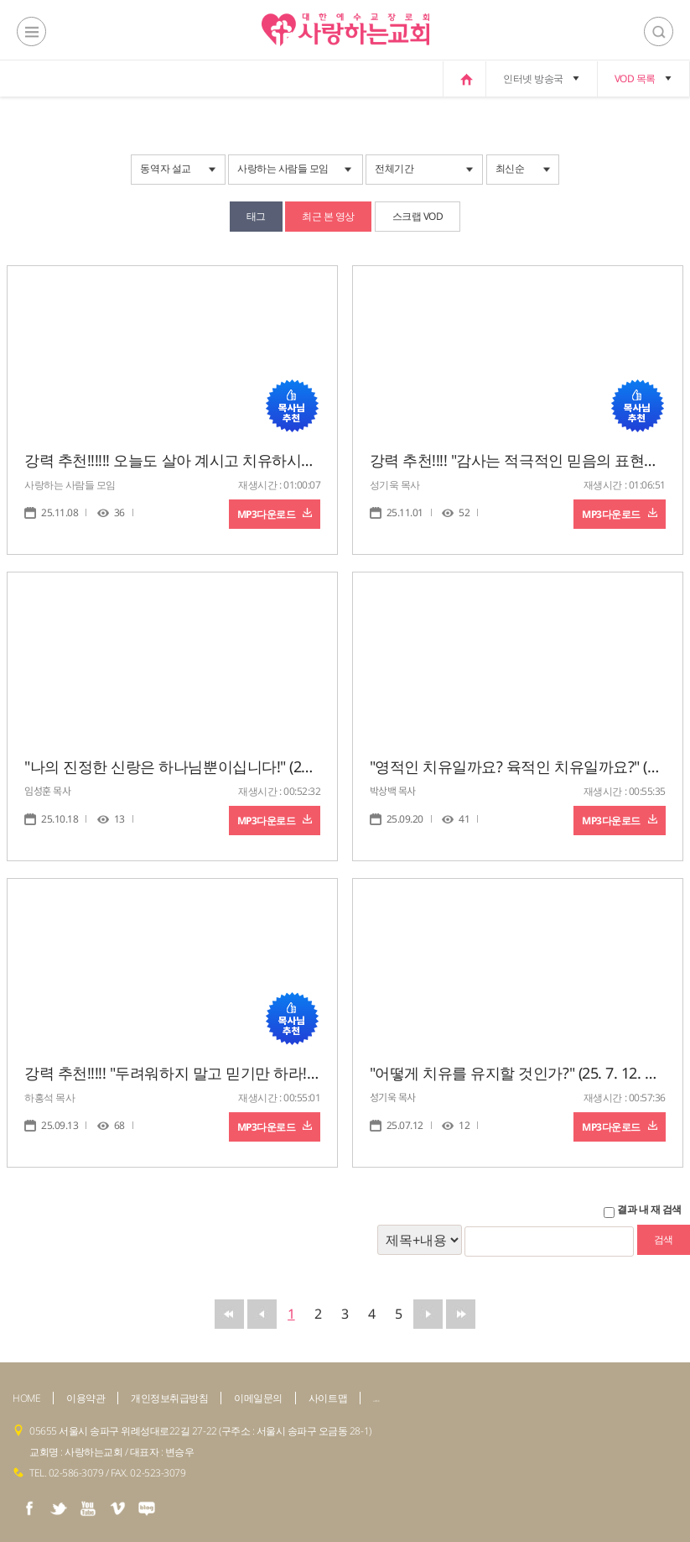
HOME (26, 1398)
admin (376, 1401)
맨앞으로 (229, 1314)
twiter (58, 1508)
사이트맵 (328, 1398)
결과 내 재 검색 (649, 1210)
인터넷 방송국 (533, 78)
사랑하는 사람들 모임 (283, 168)
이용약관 (85, 1398)
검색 (658, 31)
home (464, 78)
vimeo (117, 1508)
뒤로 (428, 1314)
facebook (29, 1508)
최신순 (510, 168)
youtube (88, 1508)
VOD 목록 (635, 78)
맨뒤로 (460, 1314)
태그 (256, 216)
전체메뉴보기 (31, 31)
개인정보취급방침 (169, 1398)
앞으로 (262, 1314)
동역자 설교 (165, 168)
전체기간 (394, 168)
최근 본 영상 (328, 216)
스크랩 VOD (418, 216)
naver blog (146, 1508)
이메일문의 (258, 1398)
